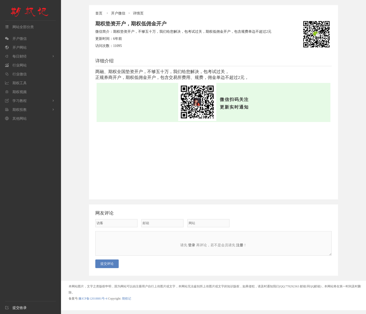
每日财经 (16, 56)
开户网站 (16, 47)
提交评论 (107, 267)
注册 (239, 245)
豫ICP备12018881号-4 (93, 302)
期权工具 (16, 83)
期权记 (126, 302)
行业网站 (16, 65)
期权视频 (16, 92)
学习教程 (16, 101)
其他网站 (16, 118)
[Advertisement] (213, 160)
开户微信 (16, 39)
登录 (191, 245)
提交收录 (16, 308)
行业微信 (16, 74)
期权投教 (16, 110)
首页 (98, 13)
